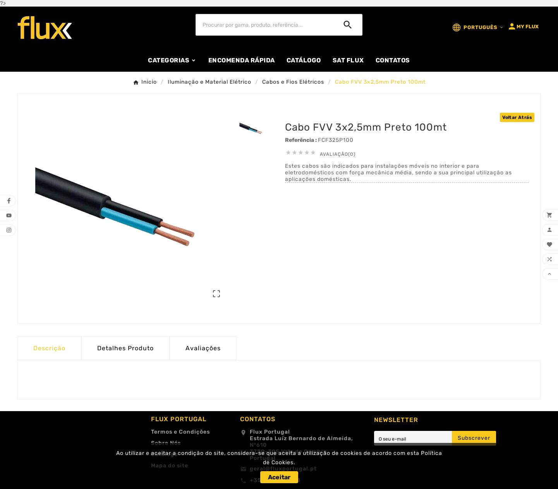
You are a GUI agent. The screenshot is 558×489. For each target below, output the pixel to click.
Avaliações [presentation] (203, 348)
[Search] (347, 25)
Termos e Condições (180, 432)
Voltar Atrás (517, 117)
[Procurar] (264, 25)
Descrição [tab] (49, 348)
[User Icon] (523, 26)
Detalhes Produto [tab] (125, 348)
